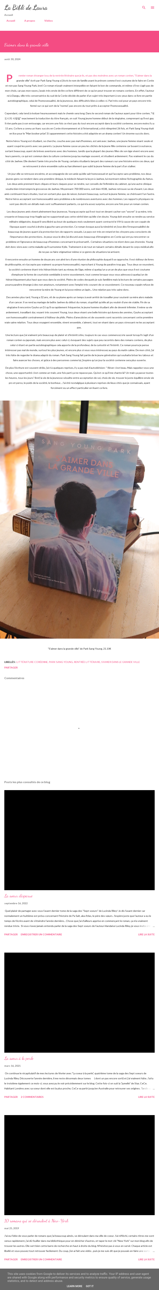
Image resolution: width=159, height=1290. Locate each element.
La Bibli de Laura (25, 7)
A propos (27, 20)
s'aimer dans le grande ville (120, 661)
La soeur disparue (18, 895)
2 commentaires (32, 1096)
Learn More (74, 1286)
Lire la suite (146, 934)
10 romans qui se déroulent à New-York (36, 1220)
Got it (90, 1286)
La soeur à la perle (19, 1058)
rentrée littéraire (87, 661)
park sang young (61, 661)
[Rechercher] (144, 6)
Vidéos (46, 20)
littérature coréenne (32, 661)
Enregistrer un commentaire (41, 934)
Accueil (8, 20)
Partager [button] (11, 667)
